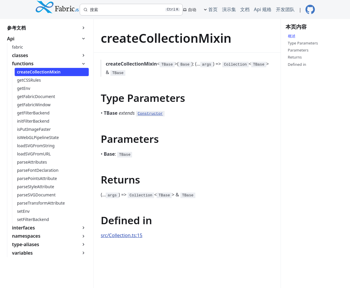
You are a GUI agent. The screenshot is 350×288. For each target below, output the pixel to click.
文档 (245, 9)
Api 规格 (263, 9)
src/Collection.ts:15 (121, 235)
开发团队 (285, 9)
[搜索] (131, 10)
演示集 (229, 9)
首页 (213, 9)
